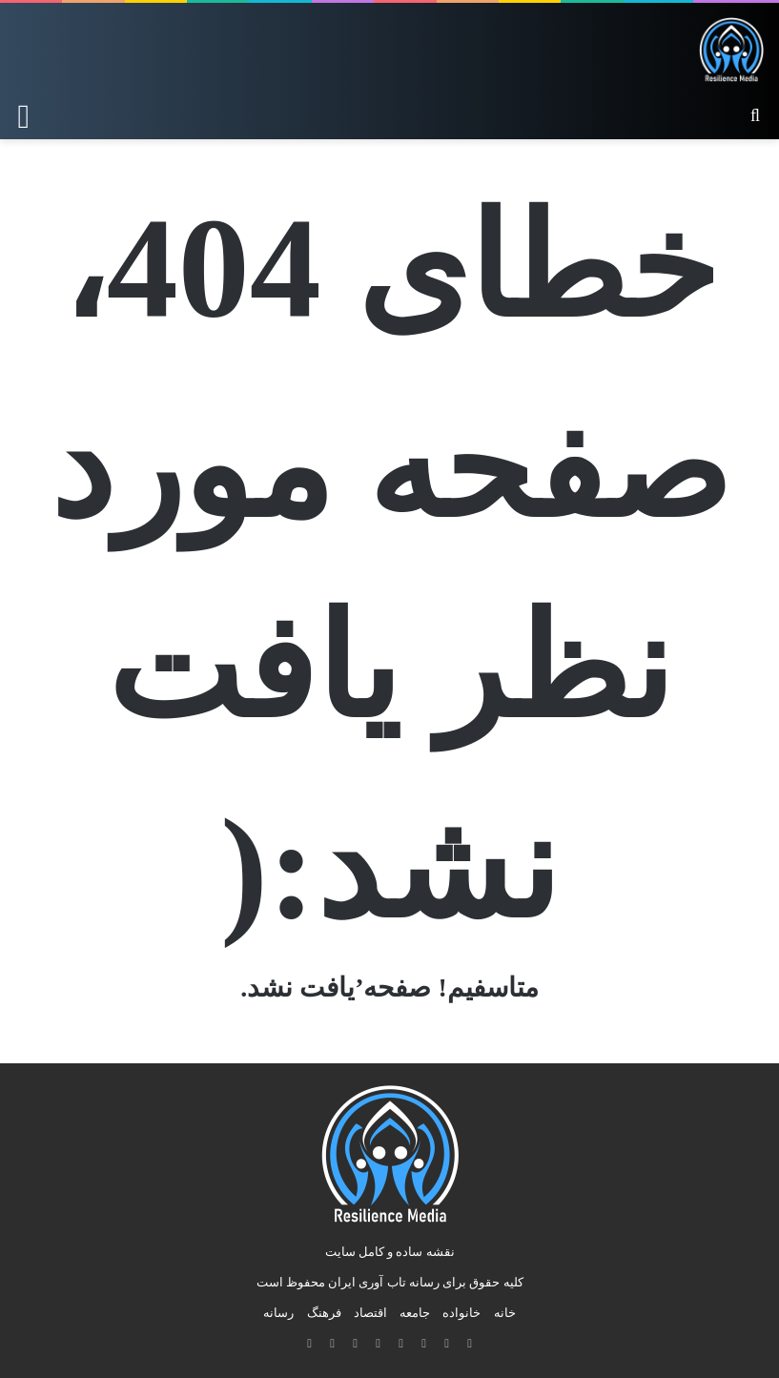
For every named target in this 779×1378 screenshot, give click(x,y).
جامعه (415, 1313)
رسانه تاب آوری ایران (384, 1282)
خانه (505, 1313)
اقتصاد (370, 1313)
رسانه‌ (278, 1313)
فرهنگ (324, 1313)
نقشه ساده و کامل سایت (390, 1251)
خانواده (461, 1313)
